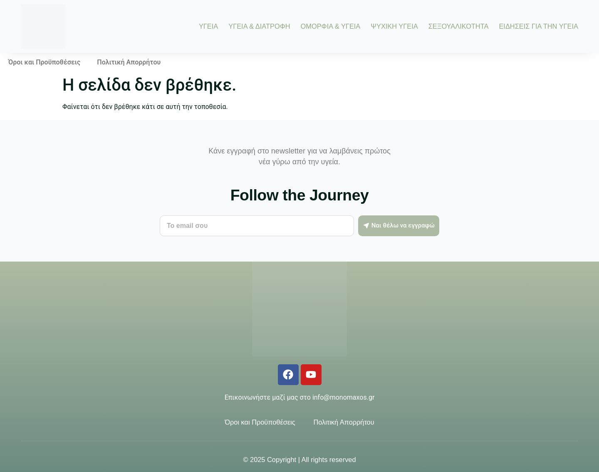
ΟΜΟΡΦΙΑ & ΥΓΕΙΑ (331, 26)
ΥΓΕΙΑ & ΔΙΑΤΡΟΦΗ (259, 26)
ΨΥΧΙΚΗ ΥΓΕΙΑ (394, 26)
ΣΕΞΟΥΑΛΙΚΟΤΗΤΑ (458, 26)
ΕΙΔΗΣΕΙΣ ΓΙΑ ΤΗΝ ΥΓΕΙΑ (538, 26)
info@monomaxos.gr (343, 397)
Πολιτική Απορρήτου (129, 62)
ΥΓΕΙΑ (208, 26)
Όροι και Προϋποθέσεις (44, 62)
